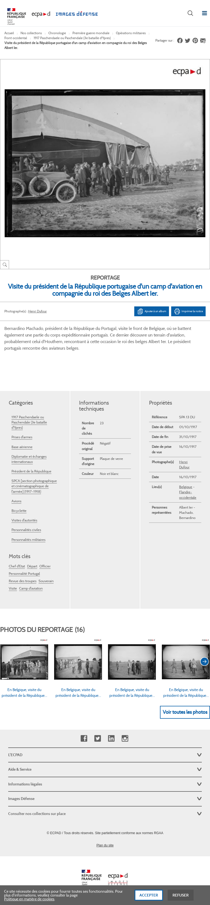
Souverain (46, 581)
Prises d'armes (21, 437)
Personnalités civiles (26, 530)
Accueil (9, 33)
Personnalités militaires (28, 540)
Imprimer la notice (188, 311)
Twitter (97, 738)
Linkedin (111, 738)
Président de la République (31, 471)
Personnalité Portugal (24, 574)
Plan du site (105, 845)
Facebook (83, 738)
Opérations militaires (131, 33)
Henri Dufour (37, 311)
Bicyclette (19, 511)
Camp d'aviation (31, 588)
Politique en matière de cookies (29, 901)
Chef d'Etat (17, 566)
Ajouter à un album (151, 311)
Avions (16, 501)
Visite (13, 588)
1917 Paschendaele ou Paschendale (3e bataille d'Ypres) (72, 38)
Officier (45, 566)
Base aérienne (22, 447)
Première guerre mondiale (90, 33)
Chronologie (57, 33)
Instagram (124, 738)
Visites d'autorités (24, 520)
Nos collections (31, 33)
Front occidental (15, 38)
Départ (32, 566)
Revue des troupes (22, 581)
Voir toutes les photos (185, 712)
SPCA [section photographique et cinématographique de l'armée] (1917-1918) (34, 486)
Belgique (185, 487)
